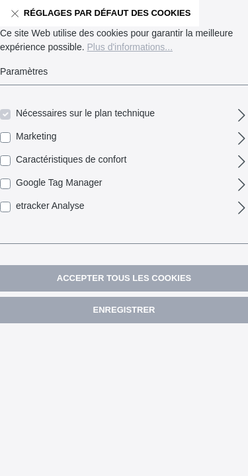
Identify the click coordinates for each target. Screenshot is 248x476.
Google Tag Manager (59, 182)
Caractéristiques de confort (71, 159)
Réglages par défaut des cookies (99, 10)
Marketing (36, 136)
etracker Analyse (50, 205)
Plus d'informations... (130, 47)
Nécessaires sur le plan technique (85, 113)
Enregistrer (124, 310)
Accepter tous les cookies (124, 278)
